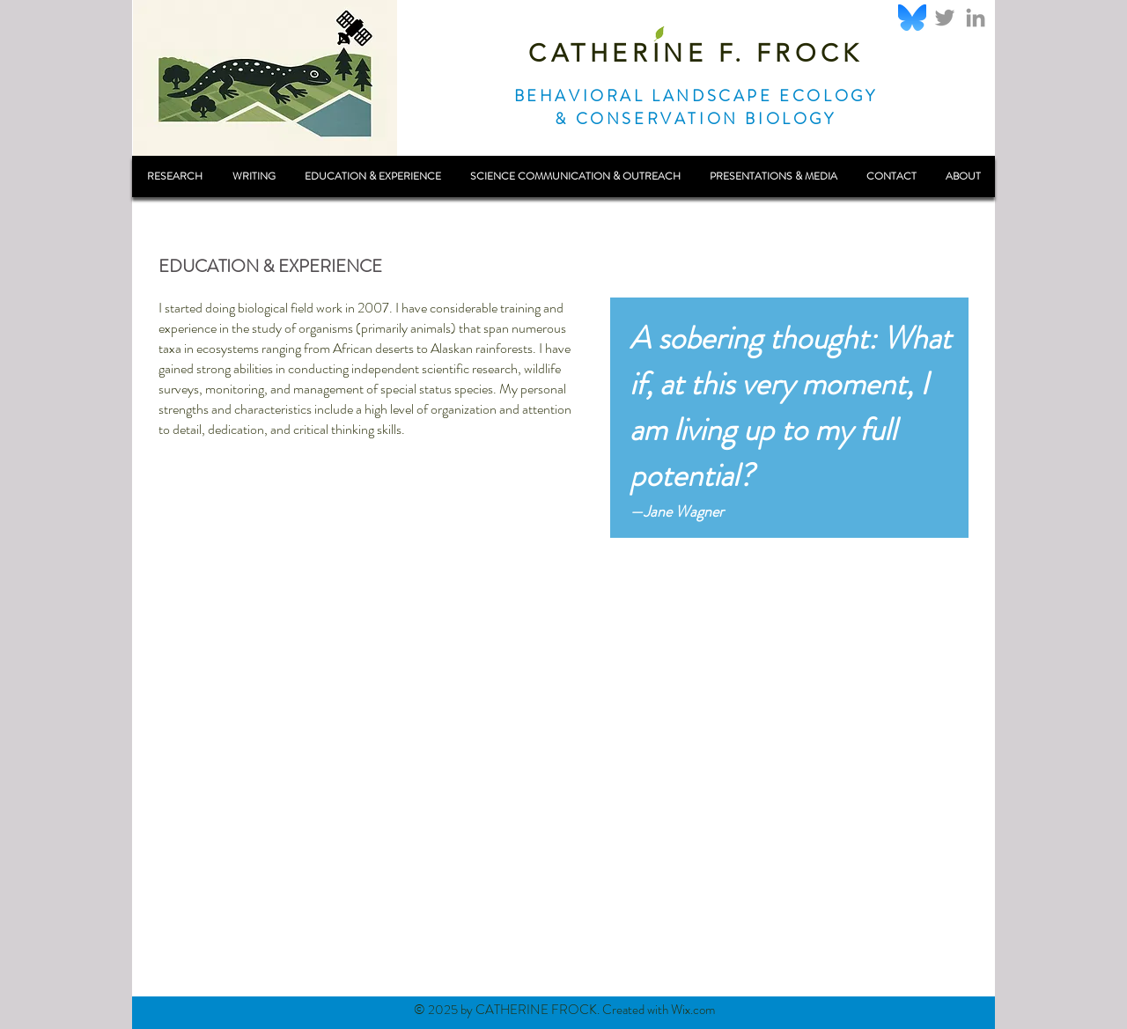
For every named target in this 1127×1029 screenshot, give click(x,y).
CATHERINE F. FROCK (695, 53)
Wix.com (693, 1009)
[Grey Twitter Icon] (945, 17)
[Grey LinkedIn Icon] (975, 17)
